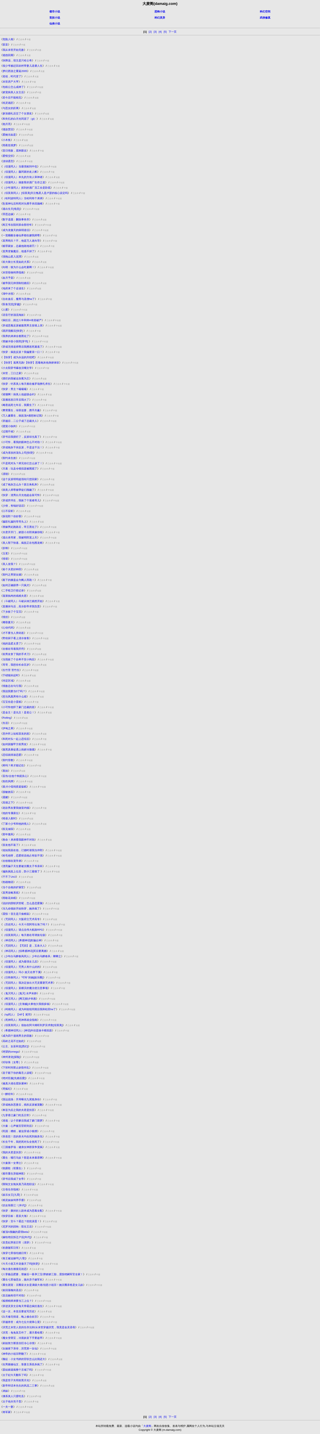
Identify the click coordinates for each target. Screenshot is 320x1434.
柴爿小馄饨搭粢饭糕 (15, 786)
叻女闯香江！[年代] (14, 1205)
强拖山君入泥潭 (12, 256)
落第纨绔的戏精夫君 (15, 595)
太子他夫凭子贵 (12, 1401)
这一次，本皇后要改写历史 (18, 1311)
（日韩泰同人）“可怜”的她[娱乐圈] (23, 977)
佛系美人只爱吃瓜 (13, 1396)
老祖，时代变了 (12, 76)
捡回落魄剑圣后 (12, 1290)
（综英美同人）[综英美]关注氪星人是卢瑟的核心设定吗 (35, 192)
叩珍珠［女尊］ (12, 1062)
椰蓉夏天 (8, 622)
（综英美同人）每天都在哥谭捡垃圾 (24, 935)
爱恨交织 (8, 155)
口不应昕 (8, 511)
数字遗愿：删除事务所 (16, 219)
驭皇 (5, 44)
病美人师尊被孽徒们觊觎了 (18, 489)
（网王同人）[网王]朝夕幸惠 (19, 998)
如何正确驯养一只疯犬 (16, 585)
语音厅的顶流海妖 (13, 314)
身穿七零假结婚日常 (15, 1253)
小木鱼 (7, 139)
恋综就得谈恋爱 (12, 754)
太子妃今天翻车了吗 (15, 1375)
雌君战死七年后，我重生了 (18, 405)
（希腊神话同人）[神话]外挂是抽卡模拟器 (27, 1030)
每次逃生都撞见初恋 (15, 1268)
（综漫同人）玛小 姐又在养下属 (22, 972)
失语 (5, 723)
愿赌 (5, 797)
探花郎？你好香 (12, 516)
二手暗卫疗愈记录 (13, 590)
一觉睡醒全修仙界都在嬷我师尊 (21, 235)
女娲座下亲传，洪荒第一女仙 (20, 1348)
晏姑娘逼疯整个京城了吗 (17, 1369)
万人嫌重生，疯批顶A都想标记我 (22, 415)
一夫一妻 (8, 1406)
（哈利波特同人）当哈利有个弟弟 (22, 198)
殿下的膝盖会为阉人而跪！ (18, 579)
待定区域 (8, 680)
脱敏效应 (8, 791)
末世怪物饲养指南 (13, 272)
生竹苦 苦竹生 (11, 670)
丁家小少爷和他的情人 (16, 823)
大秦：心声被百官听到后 (17, 1125)
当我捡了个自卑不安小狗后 (18, 659)
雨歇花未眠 (9, 897)
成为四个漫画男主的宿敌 (17, 1035)
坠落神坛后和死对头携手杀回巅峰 (22, 203)
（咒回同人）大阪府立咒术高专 (21, 919)
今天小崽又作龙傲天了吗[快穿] (21, 1263)
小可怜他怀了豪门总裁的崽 (18, 707)
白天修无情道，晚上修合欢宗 (20, 1316)
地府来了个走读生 (13, 288)
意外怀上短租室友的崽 (16, 733)
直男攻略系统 (11, 892)
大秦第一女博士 (12, 1162)
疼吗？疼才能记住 (13, 765)
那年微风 (8, 834)
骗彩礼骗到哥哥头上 (15, 521)
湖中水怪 (8, 293)
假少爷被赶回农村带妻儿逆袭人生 (22, 65)
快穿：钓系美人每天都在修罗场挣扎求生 (26, 383)
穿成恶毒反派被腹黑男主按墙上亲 (22, 325)
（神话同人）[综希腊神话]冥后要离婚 (25, 950)
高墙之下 (8, 802)
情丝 (5, 617)
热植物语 (8, 882)
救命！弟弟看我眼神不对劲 (18, 839)
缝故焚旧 (8, 129)
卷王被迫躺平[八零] (14, 1258)
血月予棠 (8, 277)
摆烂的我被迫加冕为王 (16, 378)
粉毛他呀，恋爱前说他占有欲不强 (22, 855)
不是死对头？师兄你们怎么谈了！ (22, 463)
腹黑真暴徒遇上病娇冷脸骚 (18, 749)
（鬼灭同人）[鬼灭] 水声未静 (20, 993)
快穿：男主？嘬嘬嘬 (15, 389)
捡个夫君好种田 (12, 569)
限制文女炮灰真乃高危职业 (18, 1184)
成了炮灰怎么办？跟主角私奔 (20, 484)
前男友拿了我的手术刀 (16, 654)
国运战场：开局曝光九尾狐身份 (21, 1099)
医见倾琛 (8, 829)
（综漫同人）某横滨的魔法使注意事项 (25, 988)
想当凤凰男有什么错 (15, 696)
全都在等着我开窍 (13, 648)
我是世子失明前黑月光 (16, 1380)
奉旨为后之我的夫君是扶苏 (18, 1109)
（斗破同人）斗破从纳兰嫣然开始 (22, 601)
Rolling (7, 717)
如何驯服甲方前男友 (15, 744)
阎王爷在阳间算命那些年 (17, 224)
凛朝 (5, 473)
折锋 (5, 548)
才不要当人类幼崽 (13, 632)
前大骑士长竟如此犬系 (16, 261)
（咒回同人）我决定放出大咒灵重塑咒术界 (28, 982)
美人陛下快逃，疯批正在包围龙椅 (22, 542)
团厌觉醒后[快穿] (13, 330)
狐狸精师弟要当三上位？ (17, 1300)
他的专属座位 (11, 813)
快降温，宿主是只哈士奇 (17, 60)
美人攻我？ (9, 564)
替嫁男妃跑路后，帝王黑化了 (20, 526)
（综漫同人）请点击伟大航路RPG (23, 929)
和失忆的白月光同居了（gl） (20, 118)
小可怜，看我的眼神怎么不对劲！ (22, 442)
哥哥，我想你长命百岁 (16, 664)
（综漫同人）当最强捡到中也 (20, 166)
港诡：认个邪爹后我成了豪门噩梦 (22, 1120)
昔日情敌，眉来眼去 (15, 150)
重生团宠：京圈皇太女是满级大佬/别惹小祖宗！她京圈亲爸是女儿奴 (43, 1284)
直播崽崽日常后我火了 (16, 399)
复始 (5, 770)
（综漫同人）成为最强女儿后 (20, 961)
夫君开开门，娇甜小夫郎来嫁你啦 (22, 532)
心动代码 (8, 627)
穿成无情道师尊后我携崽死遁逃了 (22, 346)
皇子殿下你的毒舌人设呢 (17, 1072)
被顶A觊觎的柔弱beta (15, 1231)
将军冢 (7, 1412)
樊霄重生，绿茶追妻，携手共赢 (21, 410)
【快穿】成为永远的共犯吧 (18, 357)
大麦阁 (147, 1425)
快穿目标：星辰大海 (15, 1215)
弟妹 (5, 1390)
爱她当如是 (9, 134)
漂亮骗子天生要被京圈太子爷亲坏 (22, 866)
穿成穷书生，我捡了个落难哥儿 (21, 500)
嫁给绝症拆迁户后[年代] (17, 1237)
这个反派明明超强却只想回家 (20, 479)
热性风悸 (8, 781)
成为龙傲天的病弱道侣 (16, 230)
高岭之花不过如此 (13, 1041)
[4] (160, 31)
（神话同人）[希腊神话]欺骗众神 (22, 940)
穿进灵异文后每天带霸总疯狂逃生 (22, 1306)
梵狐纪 (7, 1088)
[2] (150, 31)
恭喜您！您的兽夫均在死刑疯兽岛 (22, 1136)
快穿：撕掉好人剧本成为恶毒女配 (22, 1210)
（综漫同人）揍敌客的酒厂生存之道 (24, 182)
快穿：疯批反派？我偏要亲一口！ (22, 352)
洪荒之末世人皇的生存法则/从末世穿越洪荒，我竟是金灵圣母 (39, 1327)
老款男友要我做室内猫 (16, 807)
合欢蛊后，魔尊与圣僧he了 (19, 298)
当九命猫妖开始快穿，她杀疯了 (21, 908)
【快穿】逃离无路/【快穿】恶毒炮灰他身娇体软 (31, 362)
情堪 (5, 558)
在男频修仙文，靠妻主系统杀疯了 (22, 1364)
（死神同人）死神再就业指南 (20, 1019)
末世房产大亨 (11, 81)
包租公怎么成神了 (13, 86)
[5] (165, 31)
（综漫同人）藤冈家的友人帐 (20, 171)
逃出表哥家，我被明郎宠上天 (20, 537)
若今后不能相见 (12, 97)
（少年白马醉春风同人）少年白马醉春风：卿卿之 (32, 956)
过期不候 (8, 431)
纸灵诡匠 (8, 102)
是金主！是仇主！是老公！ (18, 712)
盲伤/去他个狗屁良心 (15, 776)
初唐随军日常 (11, 1247)
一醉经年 (8, 1094)
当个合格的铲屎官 (13, 887)
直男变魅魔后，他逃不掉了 (18, 251)
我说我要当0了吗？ (14, 691)
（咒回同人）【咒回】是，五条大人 (24, 945)
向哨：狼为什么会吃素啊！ (18, 267)
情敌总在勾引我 (12, 685)
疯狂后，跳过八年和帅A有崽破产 (22, 320)
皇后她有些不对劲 (13, 1295)
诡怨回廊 (8, 55)
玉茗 (5, 553)
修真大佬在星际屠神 (15, 1083)
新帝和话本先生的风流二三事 (20, 1385)
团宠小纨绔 (9, 426)
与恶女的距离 (11, 108)
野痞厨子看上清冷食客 (16, 638)
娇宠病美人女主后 (13, 92)
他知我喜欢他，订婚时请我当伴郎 (22, 850)
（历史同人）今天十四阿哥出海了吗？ (25, 924)
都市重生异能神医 (13, 1173)
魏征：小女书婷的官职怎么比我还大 (24, 1359)
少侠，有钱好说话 (13, 505)
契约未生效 (9, 458)
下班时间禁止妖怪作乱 (16, 1067)
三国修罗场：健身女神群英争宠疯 (22, 1147)
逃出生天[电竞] (11, 208)
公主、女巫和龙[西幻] (15, 1046)
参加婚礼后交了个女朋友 (17, 113)
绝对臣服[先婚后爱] (14, 1078)
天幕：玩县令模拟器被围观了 (20, 468)
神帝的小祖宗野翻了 (15, 1353)
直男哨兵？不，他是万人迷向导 (21, 240)
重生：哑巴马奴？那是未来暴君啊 (22, 1157)
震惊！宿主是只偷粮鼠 (16, 913)
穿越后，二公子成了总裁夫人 (20, 420)
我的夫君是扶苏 (12, 1152)
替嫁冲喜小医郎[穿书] (16, 341)
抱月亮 (7, 124)
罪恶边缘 (8, 214)
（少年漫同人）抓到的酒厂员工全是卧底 (26, 187)
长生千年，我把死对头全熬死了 (21, 1141)
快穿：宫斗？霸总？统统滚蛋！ (21, 1221)
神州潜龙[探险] (11, 1056)
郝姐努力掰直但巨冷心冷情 (18, 1343)
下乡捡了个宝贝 (12, 611)
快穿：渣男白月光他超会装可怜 (21, 495)
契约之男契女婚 (12, 574)
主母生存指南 (11, 1189)
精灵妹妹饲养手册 (13, 1200)
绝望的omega (11, 1051)
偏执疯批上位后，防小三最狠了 (22, 871)
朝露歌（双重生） (13, 1168)
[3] (155, 31)
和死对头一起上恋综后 (16, 738)
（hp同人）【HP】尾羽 (17, 1014)
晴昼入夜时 (9, 818)
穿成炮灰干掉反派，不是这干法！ (22, 447)
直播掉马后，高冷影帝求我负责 (21, 606)
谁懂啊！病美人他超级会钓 (18, 394)
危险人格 (8, 39)
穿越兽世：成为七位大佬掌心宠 (21, 1322)
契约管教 (8, 760)
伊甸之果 (8, 728)
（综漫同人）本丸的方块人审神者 (22, 177)
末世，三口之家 (12, 373)
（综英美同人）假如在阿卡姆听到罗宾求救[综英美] (32, 1025)
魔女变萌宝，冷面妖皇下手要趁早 (22, 1337)
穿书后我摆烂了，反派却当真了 (21, 436)
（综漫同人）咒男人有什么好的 (21, 966)
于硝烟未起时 (11, 675)
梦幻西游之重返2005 (15, 71)
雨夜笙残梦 (9, 145)
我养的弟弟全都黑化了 (16, 336)
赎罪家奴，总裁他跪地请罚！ (20, 245)
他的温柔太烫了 (12, 643)
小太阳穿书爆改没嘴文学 (17, 367)
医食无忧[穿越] (11, 304)
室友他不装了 (11, 844)
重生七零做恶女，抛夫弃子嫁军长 (22, 1279)
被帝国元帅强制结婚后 (16, 283)
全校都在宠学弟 (12, 860)
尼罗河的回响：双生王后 (17, 1226)
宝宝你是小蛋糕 (12, 701)
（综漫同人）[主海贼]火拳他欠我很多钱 (26, 1003)
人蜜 (5, 309)
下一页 (173, 31)
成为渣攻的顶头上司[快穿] (18, 452)
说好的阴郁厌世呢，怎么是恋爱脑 (22, 903)
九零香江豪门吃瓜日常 (16, 1115)
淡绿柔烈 (8, 161)
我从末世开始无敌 (13, 49)
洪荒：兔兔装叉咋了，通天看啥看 (22, 1332)
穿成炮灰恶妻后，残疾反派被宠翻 (22, 1104)
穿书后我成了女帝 (13, 1178)
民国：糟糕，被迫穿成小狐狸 (20, 1131)
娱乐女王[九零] (12, 1194)
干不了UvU (9, 876)
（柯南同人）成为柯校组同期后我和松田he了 (29, 1009)
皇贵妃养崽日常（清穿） (17, 1242)
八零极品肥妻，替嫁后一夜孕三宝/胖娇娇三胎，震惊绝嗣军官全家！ (43, 1274)
